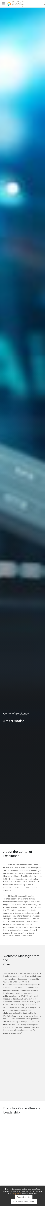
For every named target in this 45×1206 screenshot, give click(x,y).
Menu (3, 3)
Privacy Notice (16, 1194)
